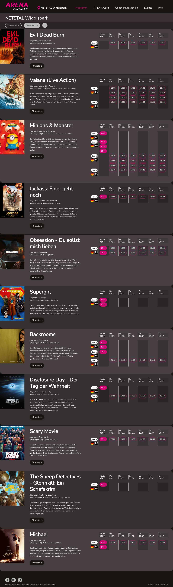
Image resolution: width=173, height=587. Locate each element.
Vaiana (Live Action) (53, 80)
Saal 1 (94, 88)
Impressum (16, 584)
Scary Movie (44, 431)
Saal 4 (94, 102)
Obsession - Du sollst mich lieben (54, 243)
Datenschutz (25, 584)
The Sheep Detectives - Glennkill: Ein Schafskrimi (55, 483)
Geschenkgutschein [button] (126, 8)
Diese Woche (32, 25)
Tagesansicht (13, 25)
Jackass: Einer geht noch (51, 191)
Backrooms (42, 334)
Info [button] (160, 8)
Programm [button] (81, 8)
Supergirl (40, 291)
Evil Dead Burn (47, 34)
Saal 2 (94, 156)
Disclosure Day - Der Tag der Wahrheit (54, 383)
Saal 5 (94, 170)
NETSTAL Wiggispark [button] (53, 8)
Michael (39, 534)
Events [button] (148, 8)
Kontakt (8, 584)
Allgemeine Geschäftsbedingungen (43, 584)
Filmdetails (37, 65)
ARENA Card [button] (101, 8)
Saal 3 (94, 43)
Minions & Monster (51, 125)
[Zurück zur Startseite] (18, 6)
